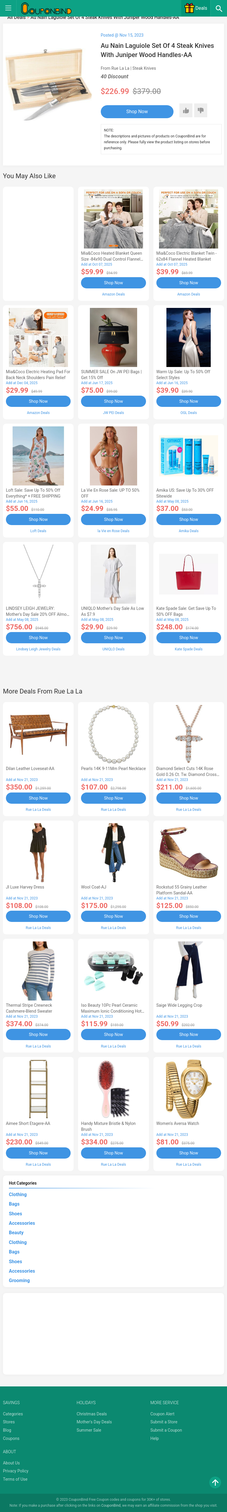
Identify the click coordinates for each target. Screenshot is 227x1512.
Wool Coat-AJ (93, 887)
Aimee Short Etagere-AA (28, 1123)
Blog (7, 1430)
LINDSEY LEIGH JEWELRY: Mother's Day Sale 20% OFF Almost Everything (38, 614)
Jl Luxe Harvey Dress (25, 887)
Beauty (16, 1232)
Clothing (18, 1194)
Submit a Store (164, 1422)
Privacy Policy (15, 1471)
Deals (195, 8)
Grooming (19, 1280)
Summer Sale (89, 1430)
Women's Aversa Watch (177, 1123)
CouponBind (111, 1505)
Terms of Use (15, 1479)
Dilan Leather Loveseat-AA (30, 768)
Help (154, 1438)
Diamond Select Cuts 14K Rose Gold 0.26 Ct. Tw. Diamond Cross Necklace (186, 774)
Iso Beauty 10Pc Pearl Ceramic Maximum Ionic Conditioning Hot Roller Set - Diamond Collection (111, 1011)
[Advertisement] (38, 243)
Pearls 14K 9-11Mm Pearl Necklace (113, 768)
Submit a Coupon (166, 1430)
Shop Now (137, 111)
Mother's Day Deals (94, 1422)
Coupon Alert (162, 1414)
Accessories (22, 1223)
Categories (13, 1414)
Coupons (11, 1438)
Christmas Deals (92, 1414)
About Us (11, 1463)
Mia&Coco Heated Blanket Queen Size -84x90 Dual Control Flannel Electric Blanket (111, 259)
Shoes (15, 1214)
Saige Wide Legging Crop (179, 1005)
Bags (14, 1204)
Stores (9, 1422)
